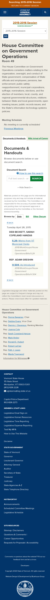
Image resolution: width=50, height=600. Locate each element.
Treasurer (8, 477)
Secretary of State (12, 473)
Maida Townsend (16, 354)
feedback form (18, 559)
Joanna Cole (14, 329)
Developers (25, 565)
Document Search (25, 171)
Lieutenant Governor (13, 460)
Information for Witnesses (16, 358)
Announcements (11, 504)
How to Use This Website (15, 433)
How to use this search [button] (30, 173)
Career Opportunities (14, 538)
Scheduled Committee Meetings (19, 508)
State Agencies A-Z (13, 485)
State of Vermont (12, 452)
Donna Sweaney (15, 317)
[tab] (14, 138)
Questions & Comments (15, 534)
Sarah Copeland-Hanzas (19, 333)
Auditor (7, 468)
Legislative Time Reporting (16, 421)
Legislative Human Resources (17, 417)
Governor (8, 456)
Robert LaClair (14, 346)
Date (19, 216)
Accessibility (32, 542)
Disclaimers (18, 530)
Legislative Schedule (13, 512)
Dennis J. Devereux (17, 325)
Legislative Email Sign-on (15, 413)
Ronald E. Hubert (16, 342)
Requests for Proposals (14, 542)
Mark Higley (13, 337)
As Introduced (23, 264)
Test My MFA (10, 429)
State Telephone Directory (16, 489)
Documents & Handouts (14, 138)
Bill (27, 216)
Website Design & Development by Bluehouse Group (25, 576)
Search (36, 178)
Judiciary (8, 481)
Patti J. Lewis (14, 350)
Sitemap (8, 530)
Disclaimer (8, 441)
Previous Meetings (13, 128)
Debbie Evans (14, 321)
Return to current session (25, 6)
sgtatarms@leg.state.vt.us (17, 391)
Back (10, 223)
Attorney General (12, 464)
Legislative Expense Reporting (18, 425)
